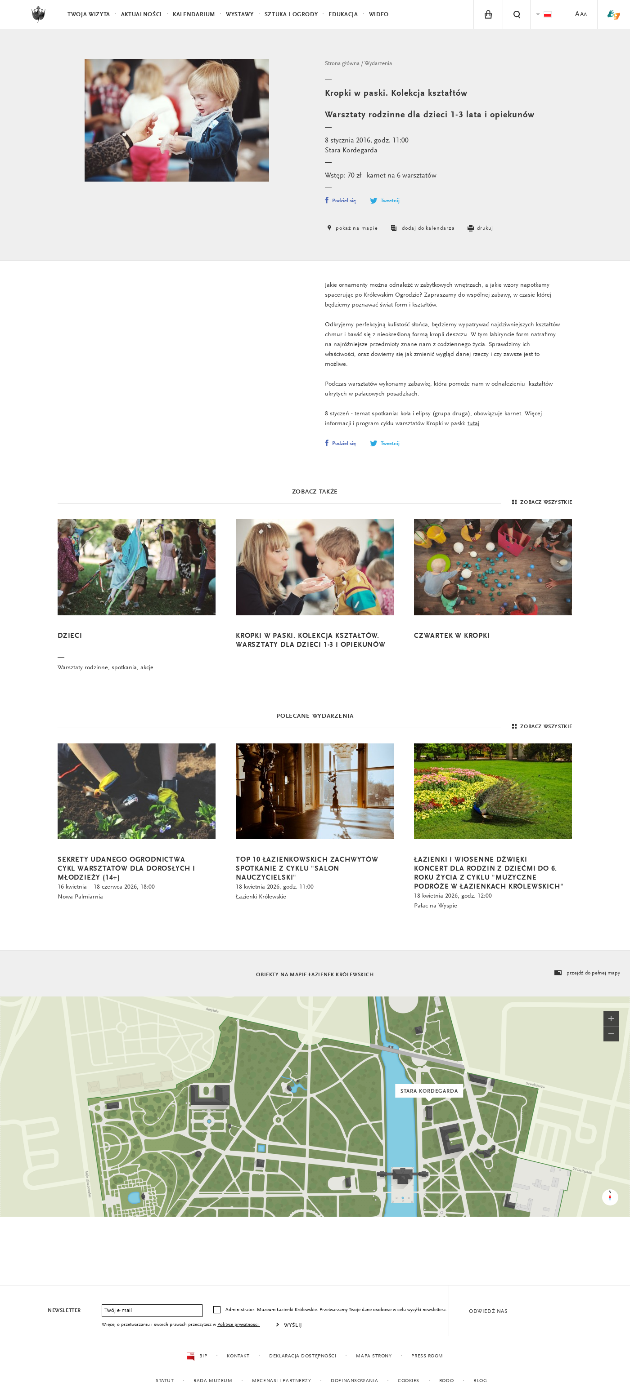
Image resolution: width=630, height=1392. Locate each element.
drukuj (479, 228)
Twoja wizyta (89, 15)
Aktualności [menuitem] (141, 15)
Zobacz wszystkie (541, 502)
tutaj (473, 424)
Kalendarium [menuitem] (194, 15)
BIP (197, 1356)
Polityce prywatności (238, 1324)
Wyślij (293, 1325)
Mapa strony (374, 1356)
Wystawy (240, 15)
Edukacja (343, 15)
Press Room (427, 1356)
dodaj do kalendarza (421, 228)
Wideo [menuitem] (379, 15)
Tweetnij (384, 201)
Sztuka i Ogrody (291, 15)
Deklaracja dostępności (302, 1356)
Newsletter (64, 1310)
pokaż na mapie (351, 228)
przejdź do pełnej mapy (587, 973)
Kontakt (238, 1356)
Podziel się (340, 201)
